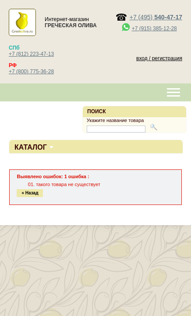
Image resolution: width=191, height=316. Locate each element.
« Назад (29, 192)
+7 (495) (156, 17)
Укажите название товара (115, 120)
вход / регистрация (159, 58)
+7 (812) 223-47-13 (31, 54)
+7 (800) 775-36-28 (31, 71)
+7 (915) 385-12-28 (154, 28)
